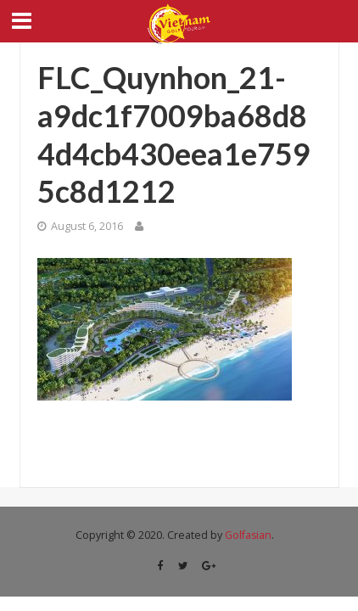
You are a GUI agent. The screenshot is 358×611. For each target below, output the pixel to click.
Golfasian (248, 535)
